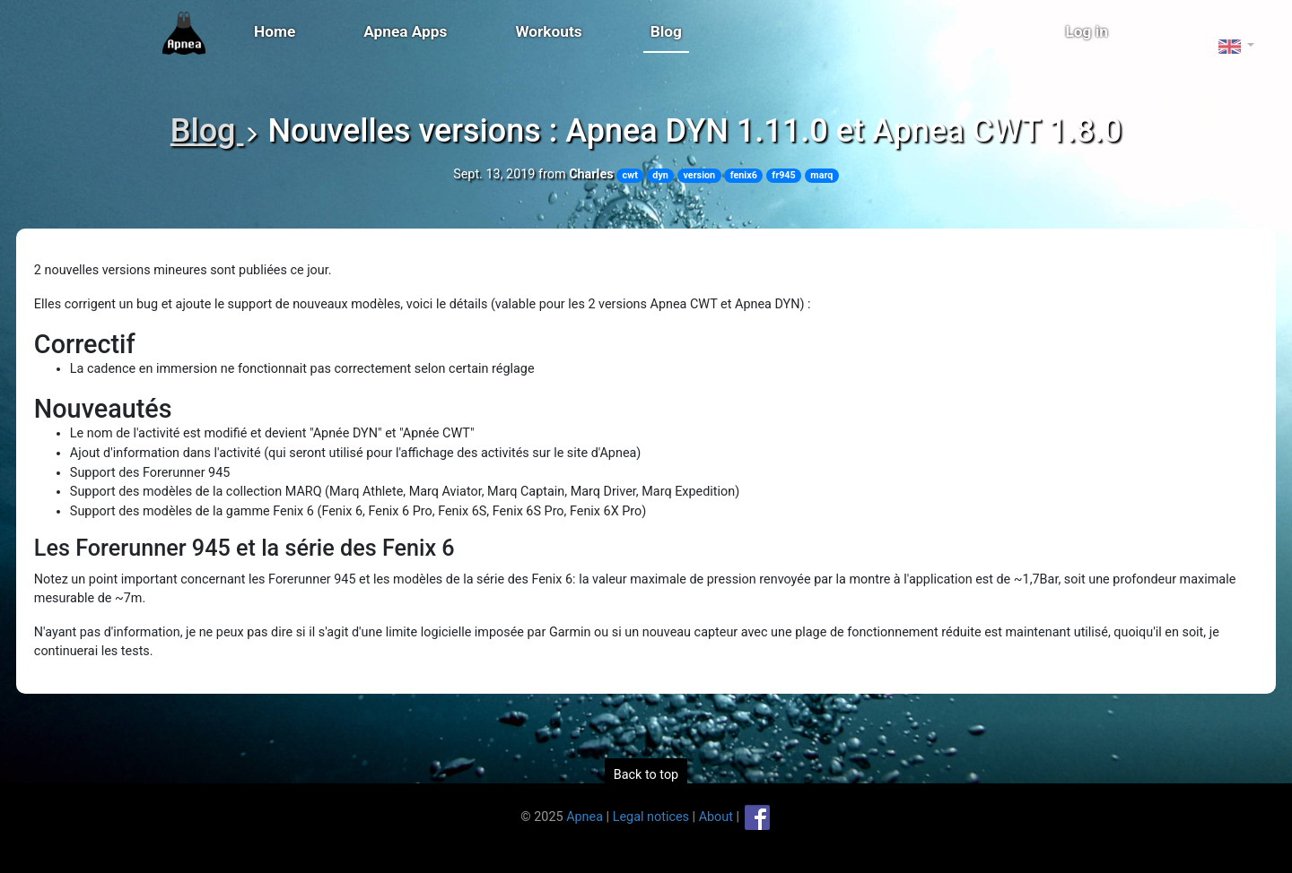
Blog (666, 31)
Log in (1087, 31)
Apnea (584, 816)
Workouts (548, 31)
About (716, 816)
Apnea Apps (405, 31)
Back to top (646, 774)
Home (274, 31)
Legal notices (651, 816)
